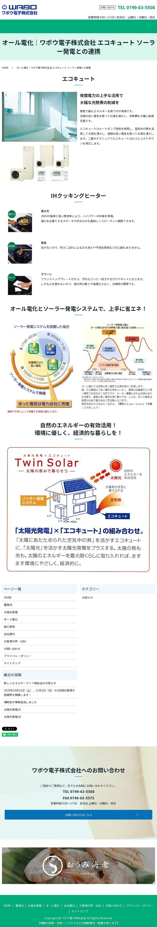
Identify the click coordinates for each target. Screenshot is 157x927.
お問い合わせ (132, 25)
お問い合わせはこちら (78, 812)
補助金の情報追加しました (20, 699)
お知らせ (87, 594)
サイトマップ (12, 660)
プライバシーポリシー (17, 653)
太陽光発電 (48, 25)
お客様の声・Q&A (15, 638)
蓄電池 (29, 25)
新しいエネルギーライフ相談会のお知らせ (30, 680)
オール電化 (70, 25)
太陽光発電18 (12, 713)
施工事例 (90, 25)
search (148, 25)
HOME (13, 25)
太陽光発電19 (12, 706)
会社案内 (109, 25)
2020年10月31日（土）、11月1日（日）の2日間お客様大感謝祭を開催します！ (39, 689)
